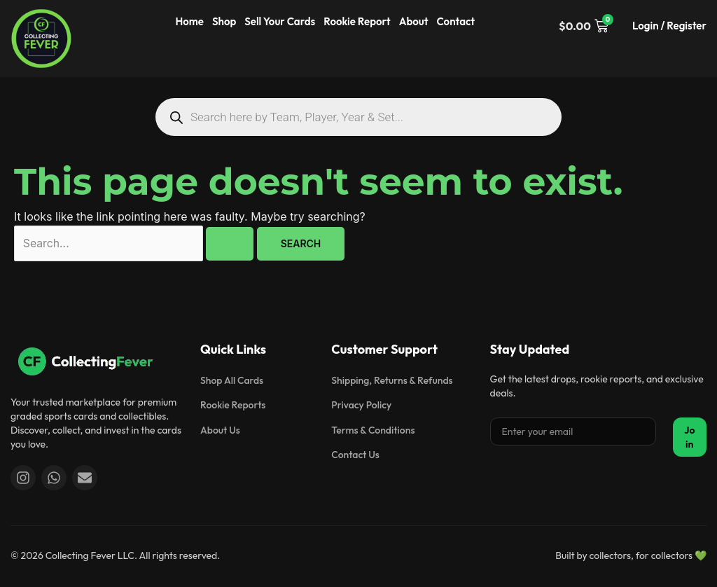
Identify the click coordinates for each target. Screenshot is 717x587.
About (414, 21)
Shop (224, 21)
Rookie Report (356, 21)
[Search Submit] (233, 244)
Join (689, 437)
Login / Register (669, 25)
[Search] (176, 117)
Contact (456, 21)
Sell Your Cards (279, 21)
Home (190, 21)
